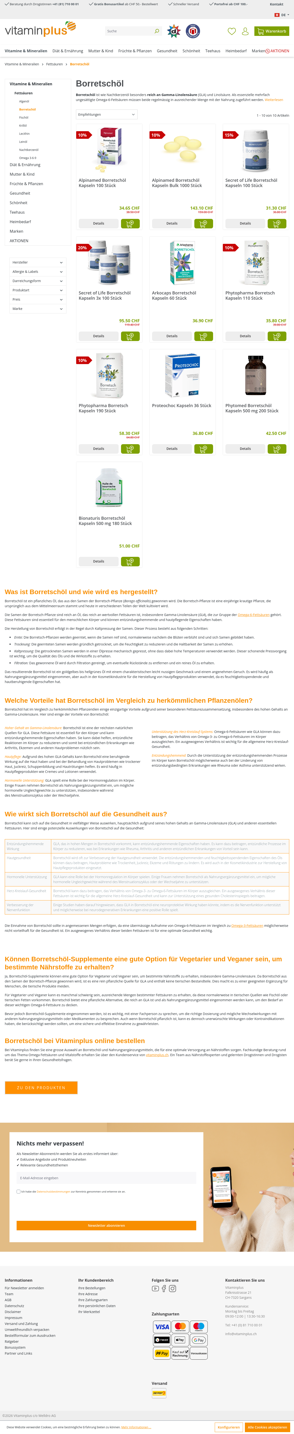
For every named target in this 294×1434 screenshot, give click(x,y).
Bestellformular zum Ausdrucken (30, 1335)
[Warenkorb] (271, 31)
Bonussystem (15, 1347)
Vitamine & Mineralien (31, 84)
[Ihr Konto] (245, 31)
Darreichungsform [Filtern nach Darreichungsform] (38, 281)
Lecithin (24, 134)
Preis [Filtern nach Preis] (38, 299)
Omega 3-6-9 (27, 158)
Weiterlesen (274, 99)
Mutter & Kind (22, 174)
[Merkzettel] (232, 31)
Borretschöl (27, 109)
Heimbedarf (20, 221)
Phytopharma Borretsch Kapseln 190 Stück (103, 408)
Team (9, 1294)
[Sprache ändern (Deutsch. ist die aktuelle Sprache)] (282, 15)
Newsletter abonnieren (106, 1225)
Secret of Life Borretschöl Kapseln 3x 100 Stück (105, 295)
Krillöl (23, 126)
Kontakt (276, 4)
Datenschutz (14, 1306)
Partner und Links (18, 1353)
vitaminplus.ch (157, 1055)
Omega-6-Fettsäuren (254, 614)
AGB (8, 1300)
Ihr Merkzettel (89, 1311)
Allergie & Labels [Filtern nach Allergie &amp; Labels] (38, 271)
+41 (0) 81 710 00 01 (247, 1325)
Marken (16, 231)
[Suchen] (156, 31)
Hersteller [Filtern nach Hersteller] (38, 262)
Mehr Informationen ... (136, 1427)
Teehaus (17, 212)
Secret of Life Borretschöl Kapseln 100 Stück (251, 183)
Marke (38, 308)
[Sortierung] (107, 114)
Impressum (13, 1317)
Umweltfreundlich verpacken (27, 1329)
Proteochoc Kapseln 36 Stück (181, 405)
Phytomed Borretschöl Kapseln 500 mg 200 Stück (252, 408)
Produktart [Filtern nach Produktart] (38, 290)
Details (98, 223)
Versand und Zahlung (21, 1323)
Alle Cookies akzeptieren (267, 1427)
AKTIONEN (19, 240)
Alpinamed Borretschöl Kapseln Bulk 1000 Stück (177, 183)
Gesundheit (20, 193)
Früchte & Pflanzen (26, 183)
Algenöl (24, 101)
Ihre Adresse (88, 1294)
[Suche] (128, 31)
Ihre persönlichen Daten (97, 1306)
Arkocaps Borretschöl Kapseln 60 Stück (174, 295)
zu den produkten (41, 1087)
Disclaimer (13, 1311)
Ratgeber (12, 1341)
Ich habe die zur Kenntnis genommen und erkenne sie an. (73, 1191)
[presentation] (53, 1207)
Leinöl (23, 142)
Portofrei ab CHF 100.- (230, 4)
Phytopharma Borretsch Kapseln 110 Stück (250, 295)
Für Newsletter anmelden (24, 1288)
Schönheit (18, 202)
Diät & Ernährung (25, 164)
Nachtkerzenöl (28, 150)
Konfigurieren (229, 1427)
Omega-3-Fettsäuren (247, 925)
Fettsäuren (23, 93)
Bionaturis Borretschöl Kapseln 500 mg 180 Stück (105, 520)
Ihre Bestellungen (91, 1288)
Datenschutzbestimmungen (53, 1191)
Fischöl (23, 117)
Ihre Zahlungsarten (93, 1300)
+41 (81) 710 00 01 (65, 4)
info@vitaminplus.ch (241, 1334)
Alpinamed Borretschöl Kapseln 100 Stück (102, 183)
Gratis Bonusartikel (109, 4)
